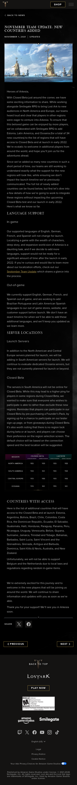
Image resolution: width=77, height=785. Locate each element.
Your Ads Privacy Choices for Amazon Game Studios (38, 764)
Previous (16, 644)
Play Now (38, 688)
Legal (38, 749)
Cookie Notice (38, 759)
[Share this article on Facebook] (28, 624)
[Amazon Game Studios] (26, 720)
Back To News (14, 15)
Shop (58, 4)
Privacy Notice (38, 754)
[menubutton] (71, 4)
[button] (38, 63)
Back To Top (38, 664)
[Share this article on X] (19, 624)
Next (65, 644)
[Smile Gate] (49, 720)
